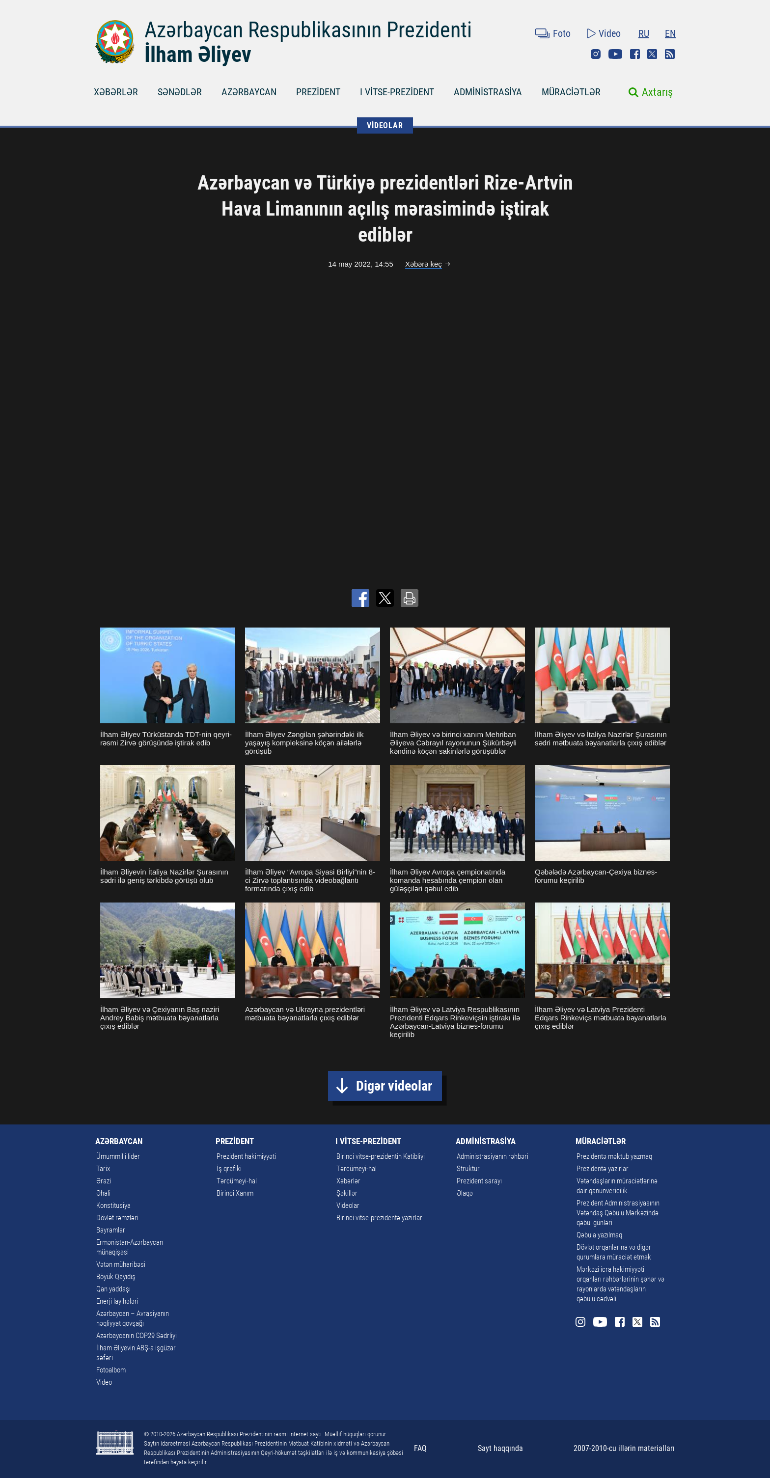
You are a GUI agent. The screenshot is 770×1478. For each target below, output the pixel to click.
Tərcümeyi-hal (237, 1181)
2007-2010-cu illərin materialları (624, 1448)
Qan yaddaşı (113, 1289)
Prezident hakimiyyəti (246, 1156)
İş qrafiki (229, 1168)
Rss (670, 54)
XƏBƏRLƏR (116, 92)
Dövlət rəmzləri (117, 1217)
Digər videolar (394, 1086)
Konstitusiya (113, 1205)
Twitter (652, 54)
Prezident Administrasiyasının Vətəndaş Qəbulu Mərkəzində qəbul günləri (618, 1213)
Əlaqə (465, 1193)
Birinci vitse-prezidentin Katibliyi (380, 1156)
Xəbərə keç (423, 264)
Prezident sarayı (479, 1181)
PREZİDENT (318, 92)
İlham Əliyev (197, 54)
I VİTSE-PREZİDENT (397, 92)
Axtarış (657, 92)
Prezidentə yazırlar (603, 1168)
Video (610, 33)
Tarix (103, 1168)
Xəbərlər (348, 1181)
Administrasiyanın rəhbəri (492, 1156)
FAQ (420, 1448)
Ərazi (103, 1181)
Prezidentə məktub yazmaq (614, 1156)
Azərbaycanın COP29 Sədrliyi (136, 1335)
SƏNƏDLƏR (180, 92)
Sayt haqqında (500, 1448)
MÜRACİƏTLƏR (571, 92)
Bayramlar (110, 1230)
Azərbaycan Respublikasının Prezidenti (308, 30)
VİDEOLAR (385, 125)
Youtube (615, 54)
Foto (562, 33)
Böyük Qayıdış (116, 1276)
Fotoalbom (111, 1370)
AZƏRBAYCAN (248, 92)
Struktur (468, 1168)
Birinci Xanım (235, 1193)
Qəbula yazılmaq (599, 1235)
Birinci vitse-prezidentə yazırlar (379, 1217)
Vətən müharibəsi (120, 1264)
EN (670, 33)
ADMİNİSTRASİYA (488, 92)
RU (643, 33)
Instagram (596, 54)
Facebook (635, 54)
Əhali (103, 1193)
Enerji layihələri (117, 1301)
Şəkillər (347, 1193)
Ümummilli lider (118, 1156)
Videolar (347, 1205)
